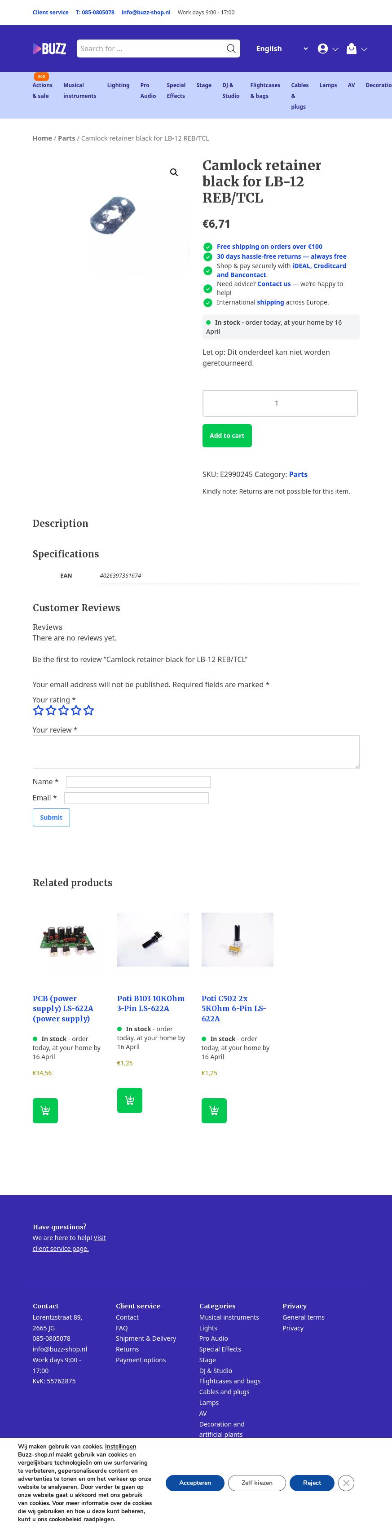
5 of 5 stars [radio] (88, 710)
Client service (51, 12)
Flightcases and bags (230, 1381)
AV (351, 85)
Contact (127, 1317)
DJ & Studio (216, 1370)
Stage (203, 85)
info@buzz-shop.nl (146, 12)
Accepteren (195, 1483)
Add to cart (227, 435)
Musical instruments (229, 1317)
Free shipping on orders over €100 (269, 246)
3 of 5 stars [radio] (63, 710)
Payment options (141, 1360)
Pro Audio (213, 1338)
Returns (127, 1349)
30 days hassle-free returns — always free (282, 256)
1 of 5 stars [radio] (38, 710)
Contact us (274, 283)
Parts (66, 137)
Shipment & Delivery (146, 1338)
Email (45, 798)
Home (43, 137)
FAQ (122, 1328)
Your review (55, 730)
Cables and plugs (224, 1391)
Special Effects (220, 1349)
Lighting (118, 85)
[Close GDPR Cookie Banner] (346, 1483)
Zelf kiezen (257, 1483)
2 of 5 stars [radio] (50, 710)
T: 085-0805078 (95, 12)
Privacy (293, 1328)
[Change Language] (280, 48)
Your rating (54, 700)
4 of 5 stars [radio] (75, 710)
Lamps (328, 85)
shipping (270, 302)
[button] (174, 172)
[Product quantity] (280, 403)
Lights (208, 1328)
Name (46, 781)
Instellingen (121, 1447)
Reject (312, 1483)
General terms (303, 1317)
